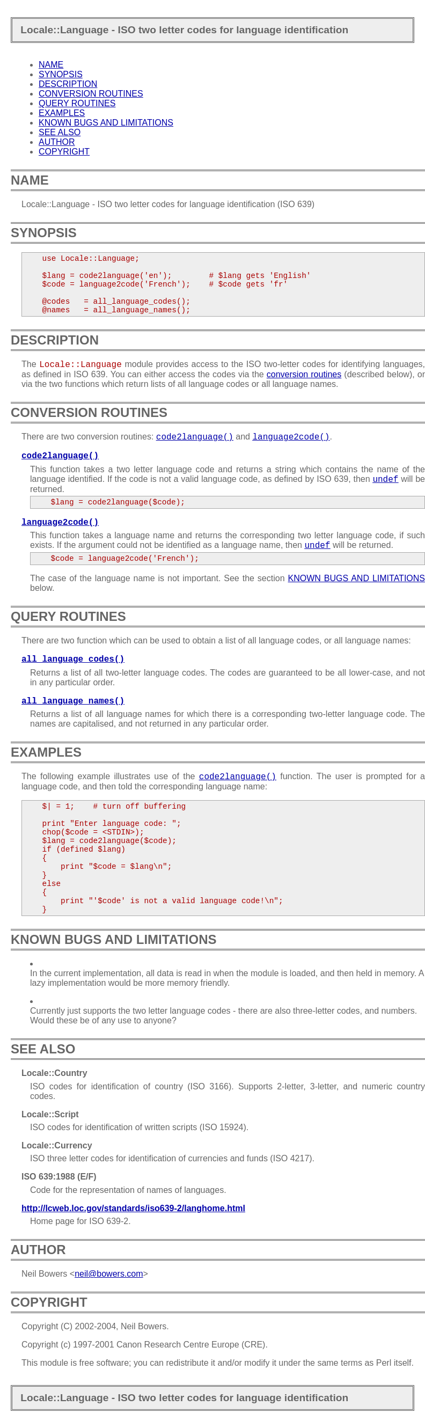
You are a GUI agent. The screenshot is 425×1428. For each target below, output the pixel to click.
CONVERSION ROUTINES (91, 93)
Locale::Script (50, 1114)
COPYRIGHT (64, 151)
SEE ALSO (59, 132)
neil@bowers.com (109, 1273)
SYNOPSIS (61, 74)
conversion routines (304, 374)
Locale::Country (54, 1073)
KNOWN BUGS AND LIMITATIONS (106, 122)
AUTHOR (57, 142)
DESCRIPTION (68, 84)
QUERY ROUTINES (77, 103)
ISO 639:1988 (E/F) (59, 1176)
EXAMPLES (62, 113)
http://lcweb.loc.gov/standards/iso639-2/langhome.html (133, 1208)
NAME (51, 64)
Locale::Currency (56, 1145)
